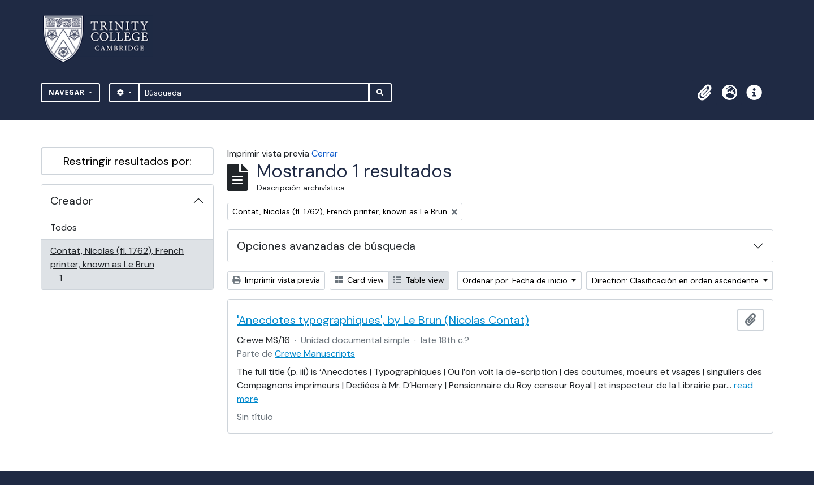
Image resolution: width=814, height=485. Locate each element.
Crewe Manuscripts (315, 354)
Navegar (68, 92)
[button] (704, 92)
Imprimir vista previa (276, 280)
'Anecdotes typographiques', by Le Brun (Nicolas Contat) (383, 320)
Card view (359, 280)
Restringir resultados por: (127, 161)
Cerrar (324, 153)
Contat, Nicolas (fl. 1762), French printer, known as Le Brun (117, 264)
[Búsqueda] (254, 92)
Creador (71, 200)
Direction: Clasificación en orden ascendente (676, 280)
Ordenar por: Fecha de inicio (516, 280)
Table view (418, 280)
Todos (63, 227)
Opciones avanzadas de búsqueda (326, 246)
